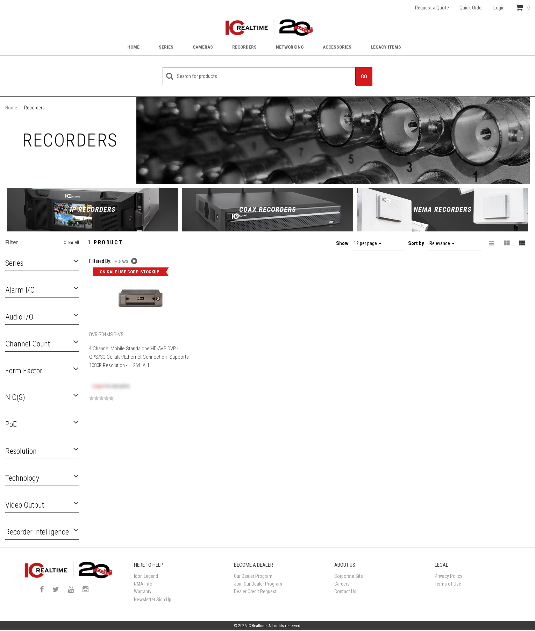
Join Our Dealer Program (258, 584)
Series (166, 47)
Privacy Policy (448, 576)
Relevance (442, 243)
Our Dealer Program (253, 576)
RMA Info (143, 584)
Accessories (337, 47)
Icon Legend (146, 576)
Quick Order (471, 8)
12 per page (367, 243)
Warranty (142, 591)
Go (364, 76)
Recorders (244, 47)
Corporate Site (348, 576)
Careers (342, 584)
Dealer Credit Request (255, 591)
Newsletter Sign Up (152, 599)
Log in (99, 386)
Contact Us (345, 591)
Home (133, 47)
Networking (290, 47)
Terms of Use (448, 584)
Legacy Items (386, 47)
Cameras (203, 47)
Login (499, 8)
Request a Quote (432, 8)
